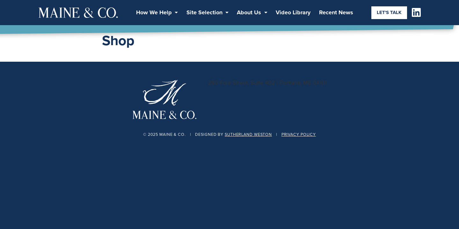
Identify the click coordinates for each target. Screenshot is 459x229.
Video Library (293, 12)
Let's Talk (389, 12)
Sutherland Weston (248, 134)
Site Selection (204, 12)
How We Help (154, 12)
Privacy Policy (298, 134)
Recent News (336, 12)
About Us (249, 12)
